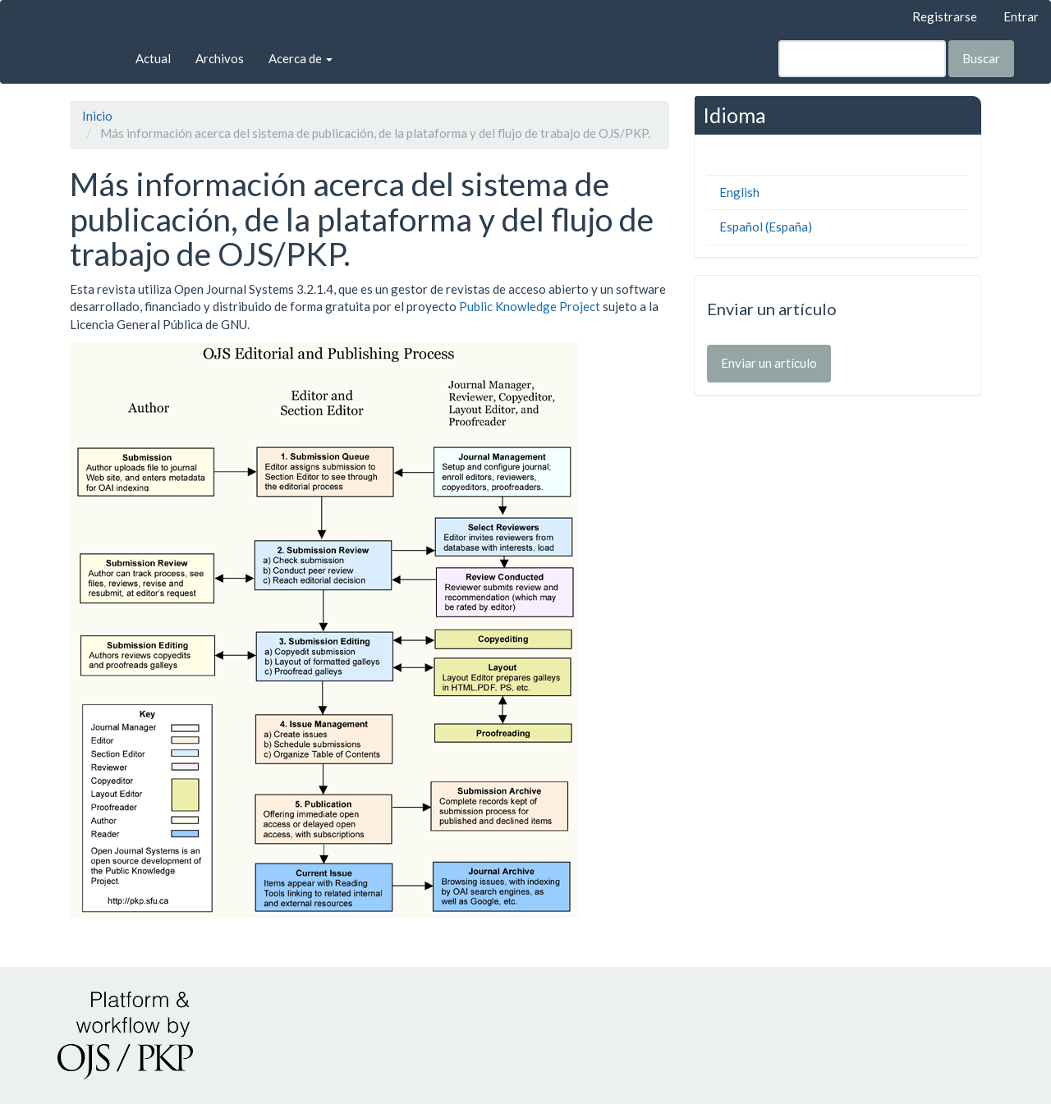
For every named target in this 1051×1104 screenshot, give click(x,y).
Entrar (1021, 16)
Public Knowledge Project (529, 306)
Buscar (981, 58)
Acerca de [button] (300, 58)
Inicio (97, 115)
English (739, 192)
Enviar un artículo (769, 362)
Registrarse (944, 16)
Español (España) (765, 226)
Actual (153, 58)
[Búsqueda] (862, 58)
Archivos (219, 58)
